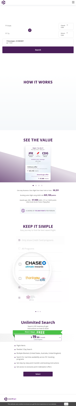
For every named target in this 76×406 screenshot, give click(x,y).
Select (38, 374)
